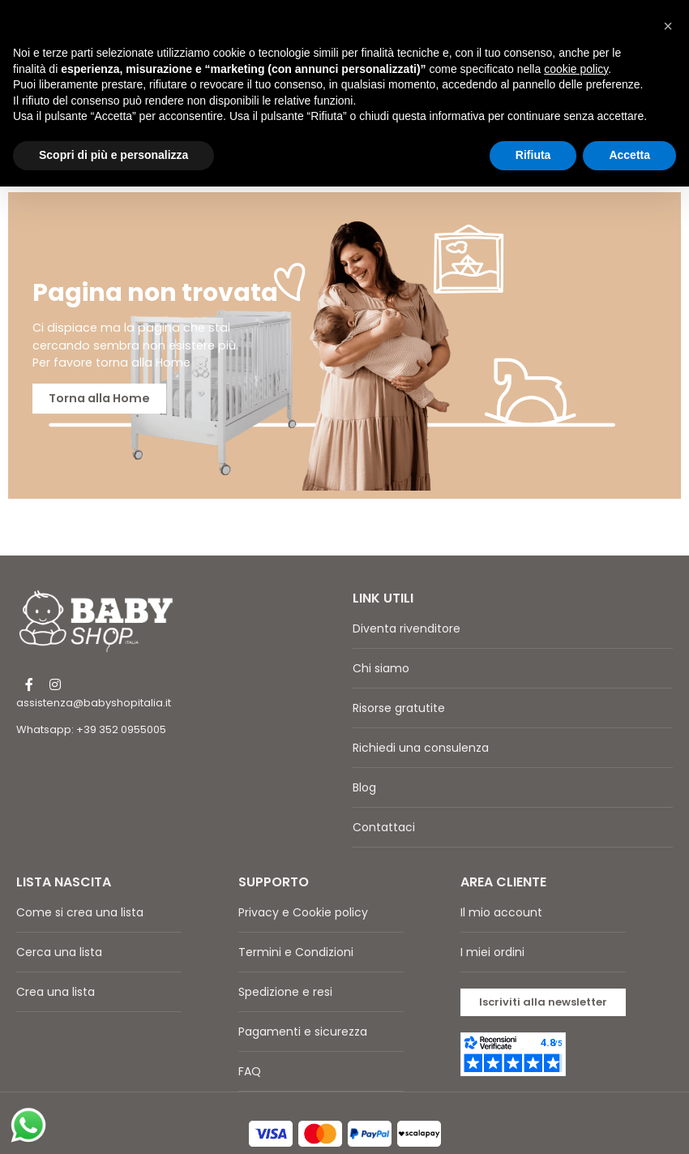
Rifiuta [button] (533, 154)
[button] (543, 971)
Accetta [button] (629, 154)
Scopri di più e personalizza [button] (113, 154)
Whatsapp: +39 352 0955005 (91, 698)
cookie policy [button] (576, 68)
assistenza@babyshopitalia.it (93, 672)
